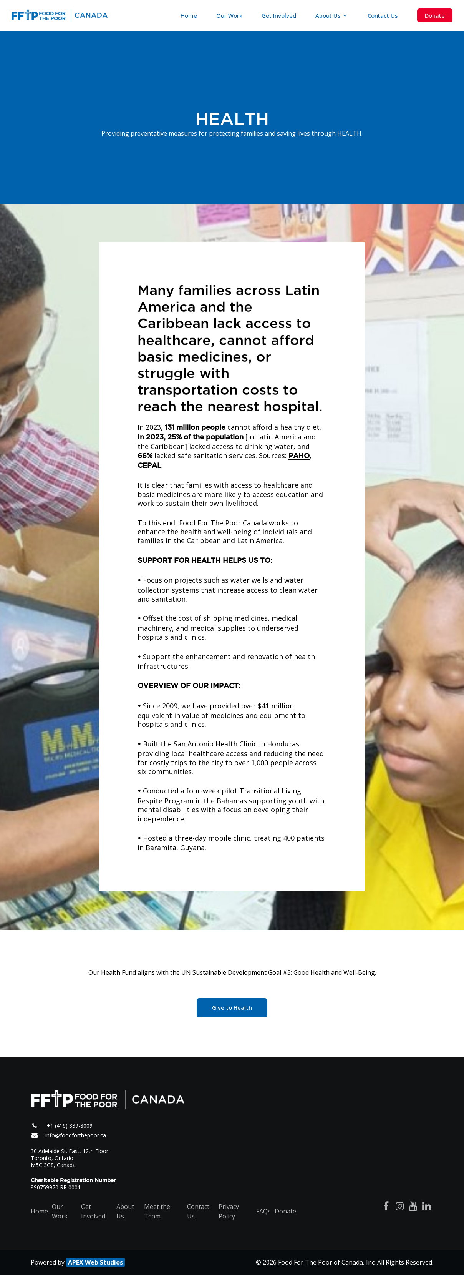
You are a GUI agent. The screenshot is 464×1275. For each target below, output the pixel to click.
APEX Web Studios (95, 1262)
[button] (232, 1007)
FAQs (263, 1211)
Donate (285, 1211)
